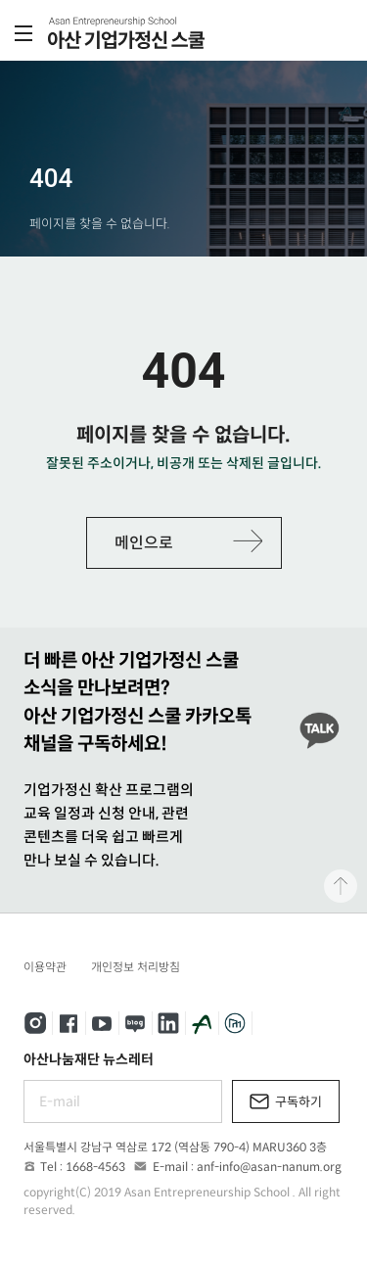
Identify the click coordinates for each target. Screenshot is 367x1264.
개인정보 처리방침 (135, 967)
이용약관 (45, 967)
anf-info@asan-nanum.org (269, 1166)
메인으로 (144, 543)
